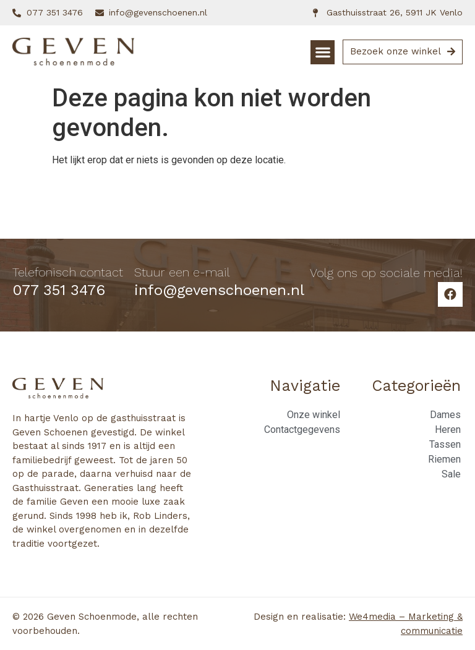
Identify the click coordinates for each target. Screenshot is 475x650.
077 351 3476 (58, 290)
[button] (322, 52)
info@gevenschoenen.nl (219, 290)
